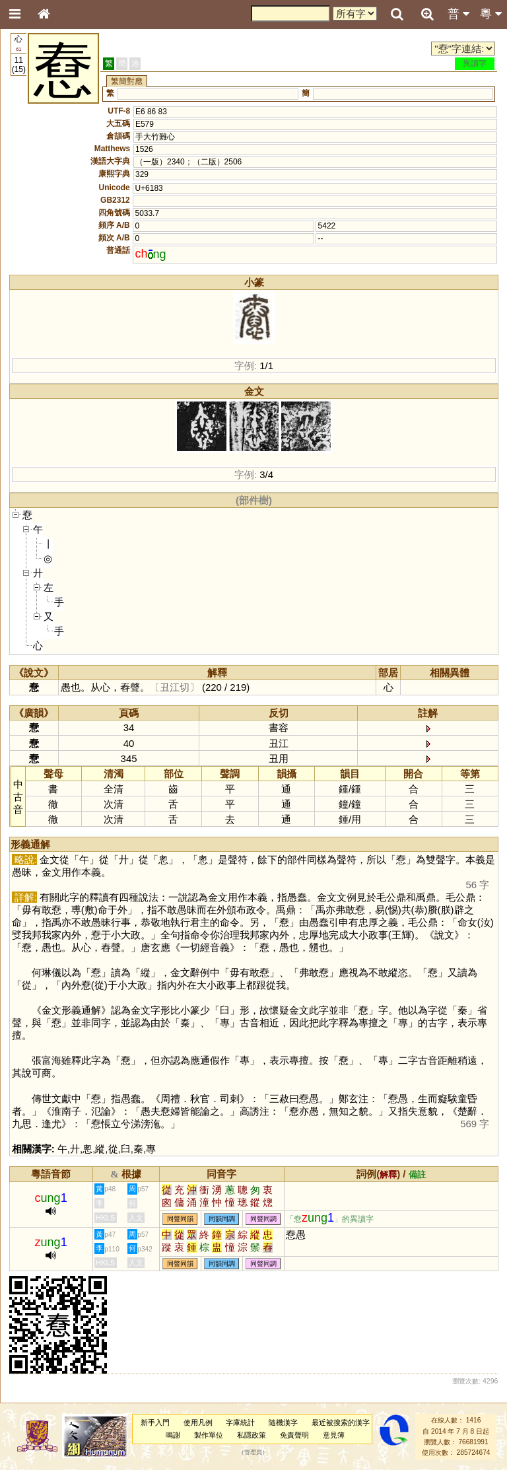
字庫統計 (240, 1422)
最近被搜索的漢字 (341, 1422)
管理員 (253, 1453)
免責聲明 (294, 1435)
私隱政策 (251, 1435)
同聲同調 (263, 1218)
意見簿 (334, 1435)
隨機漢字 (283, 1422)
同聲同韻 (180, 1218)
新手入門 (155, 1422)
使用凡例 (198, 1422)
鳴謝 (173, 1435)
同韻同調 (222, 1218)
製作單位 (208, 1435)
